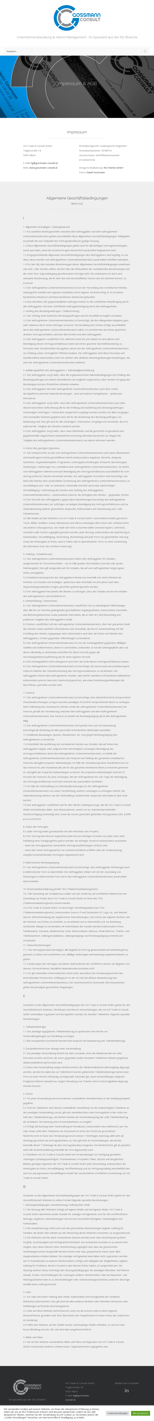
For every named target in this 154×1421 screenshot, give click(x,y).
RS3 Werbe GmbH (113, 167)
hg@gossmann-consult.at (44, 163)
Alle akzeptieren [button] (140, 1413)
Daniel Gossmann (95, 172)
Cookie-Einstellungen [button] (118, 1413)
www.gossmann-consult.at (43, 167)
